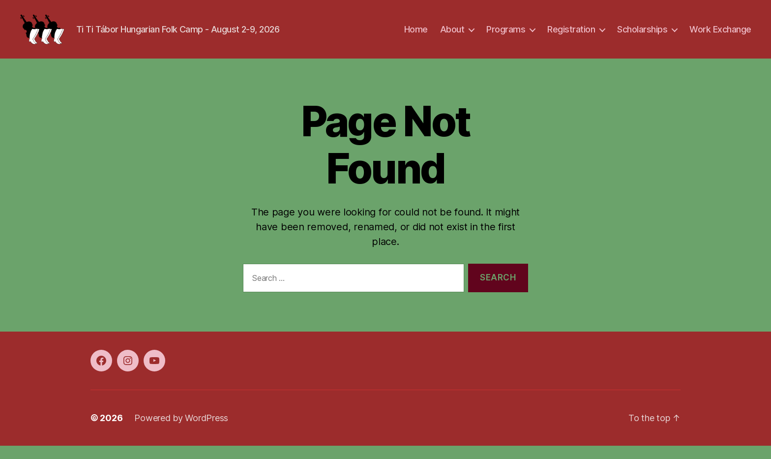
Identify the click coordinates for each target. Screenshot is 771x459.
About (452, 36)
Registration (571, 36)
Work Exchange (720, 36)
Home (416, 36)
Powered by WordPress (181, 431)
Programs (505, 36)
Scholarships (642, 36)
